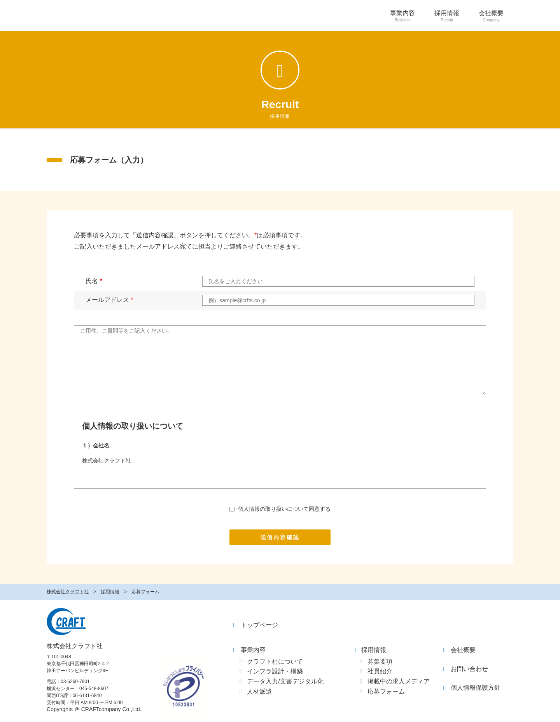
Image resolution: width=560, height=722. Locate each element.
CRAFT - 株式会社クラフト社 (65, 15)
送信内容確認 (280, 537)
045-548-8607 (93, 688)
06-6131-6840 (87, 695)
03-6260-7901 (75, 681)
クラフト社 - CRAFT (66, 621)
